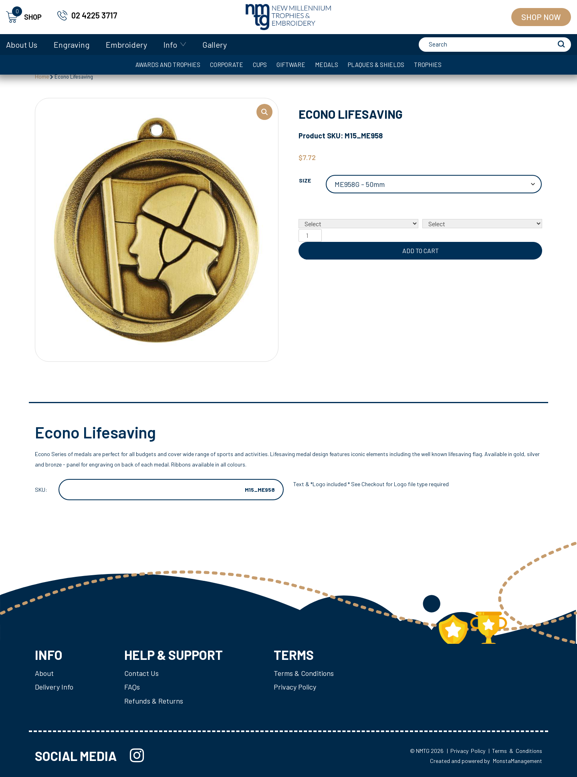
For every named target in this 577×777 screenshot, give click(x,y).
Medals (326, 64)
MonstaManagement (517, 760)
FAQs (132, 686)
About (44, 673)
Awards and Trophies (167, 64)
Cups (260, 64)
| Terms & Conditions (515, 750)
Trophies (428, 64)
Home (42, 76)
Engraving (72, 44)
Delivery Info (54, 686)
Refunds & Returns (153, 700)
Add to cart (420, 250)
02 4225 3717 (94, 15)
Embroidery (126, 44)
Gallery (214, 44)
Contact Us (141, 673)
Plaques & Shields (376, 64)
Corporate (226, 64)
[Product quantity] (310, 235)
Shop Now (541, 17)
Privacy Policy (295, 686)
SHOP (24, 17)
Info (170, 44)
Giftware (290, 64)
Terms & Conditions (304, 673)
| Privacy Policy (466, 750)
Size (305, 180)
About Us (21, 44)
